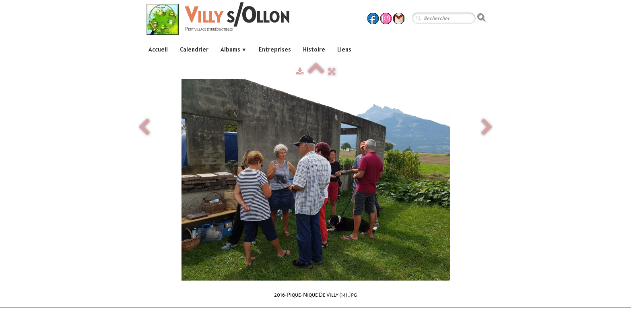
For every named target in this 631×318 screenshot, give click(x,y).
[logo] (221, 20)
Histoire (314, 49)
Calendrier (194, 49)
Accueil (158, 49)
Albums (234, 49)
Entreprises (275, 49)
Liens (344, 49)
